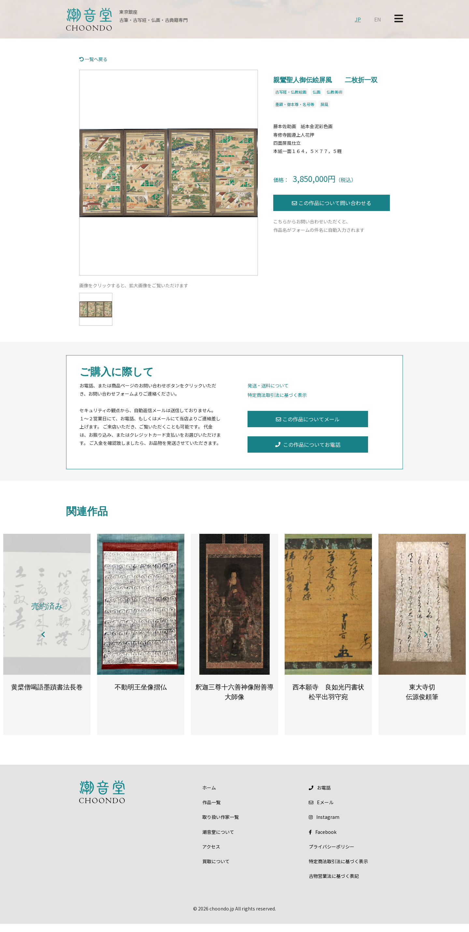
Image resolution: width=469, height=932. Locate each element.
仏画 (316, 92)
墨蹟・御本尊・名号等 (294, 104)
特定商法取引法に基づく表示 (277, 395)
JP (358, 19)
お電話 (320, 795)
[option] (168, 173)
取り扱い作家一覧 (220, 825)
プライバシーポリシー (331, 854)
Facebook (322, 840)
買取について (216, 869)
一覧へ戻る (93, 59)
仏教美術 (334, 92)
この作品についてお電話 (307, 444)
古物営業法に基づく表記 (334, 884)
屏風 (324, 104)
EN (377, 19)
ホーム (209, 795)
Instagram (324, 825)
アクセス (211, 854)
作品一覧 (211, 810)
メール (321, 810)
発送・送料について (268, 385)
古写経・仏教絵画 (290, 92)
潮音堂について (218, 840)
